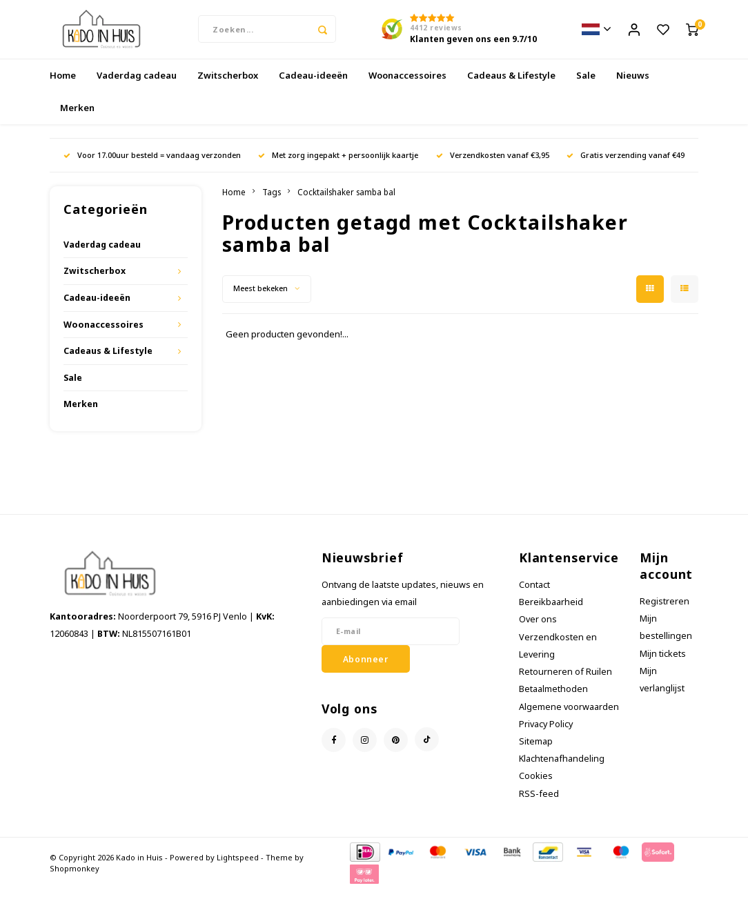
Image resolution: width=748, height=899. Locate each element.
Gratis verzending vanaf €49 (626, 165)
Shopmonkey (74, 878)
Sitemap (536, 752)
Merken (77, 118)
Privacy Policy (546, 734)
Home (63, 85)
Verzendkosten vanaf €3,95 (492, 165)
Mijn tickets (663, 664)
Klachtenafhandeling (561, 769)
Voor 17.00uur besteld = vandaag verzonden (152, 165)
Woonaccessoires (407, 85)
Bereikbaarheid (551, 613)
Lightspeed (238, 867)
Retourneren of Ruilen (565, 682)
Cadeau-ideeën (313, 85)
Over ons (538, 630)
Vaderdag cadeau (137, 85)
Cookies (536, 787)
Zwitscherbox (227, 85)
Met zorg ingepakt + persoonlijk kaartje (338, 165)
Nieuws (632, 85)
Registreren (664, 612)
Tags (271, 202)
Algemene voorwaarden (569, 717)
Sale (586, 85)
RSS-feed (539, 804)
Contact (534, 595)
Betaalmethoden (553, 700)
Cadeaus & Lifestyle (511, 85)
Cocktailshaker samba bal (346, 202)
